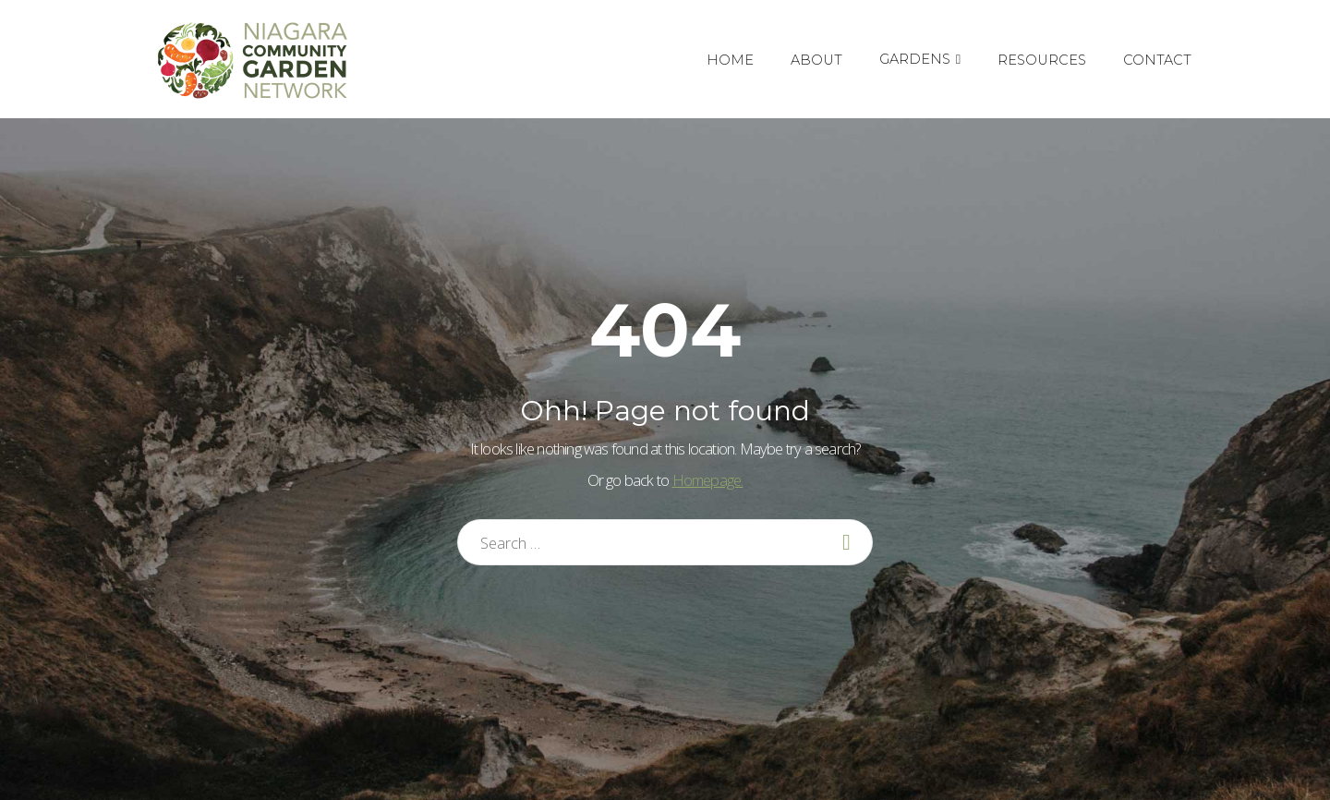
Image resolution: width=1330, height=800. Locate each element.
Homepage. (708, 480)
